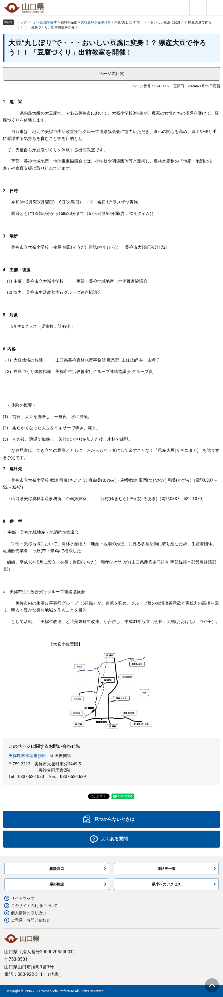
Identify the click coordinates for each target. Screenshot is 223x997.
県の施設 (56, 884)
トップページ (27, 22)
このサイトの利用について (34, 905)
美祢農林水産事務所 (96, 22)
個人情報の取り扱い (28, 913)
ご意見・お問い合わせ (30, 920)
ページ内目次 (111, 73)
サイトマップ (22, 898)
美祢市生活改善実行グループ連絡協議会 (63, 292)
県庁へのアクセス (166, 884)
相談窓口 (56, 869)
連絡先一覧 (166, 869)
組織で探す (48, 22)
